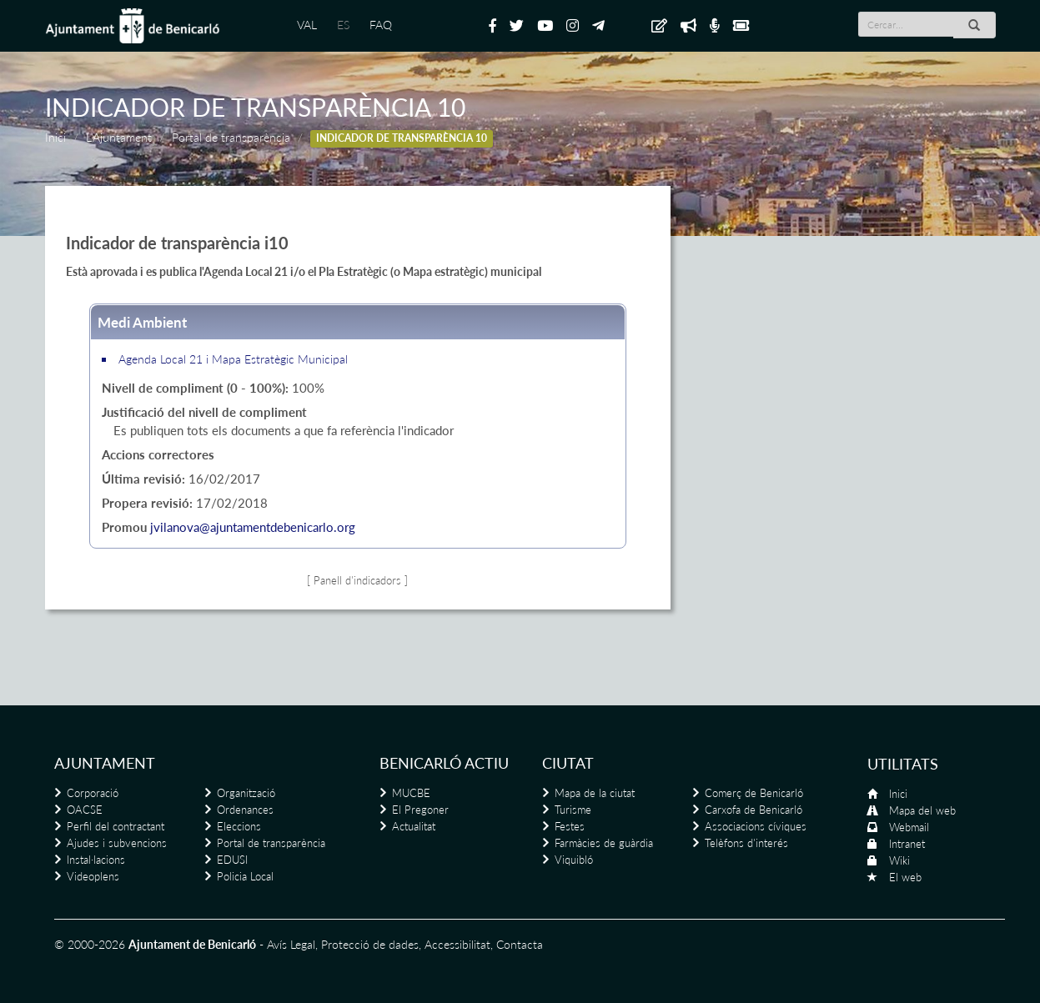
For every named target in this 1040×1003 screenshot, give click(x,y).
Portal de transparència (231, 137)
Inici (55, 137)
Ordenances (245, 809)
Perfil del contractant (115, 826)
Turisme (573, 809)
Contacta (519, 944)
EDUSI (232, 859)
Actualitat (413, 826)
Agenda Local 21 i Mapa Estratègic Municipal (233, 359)
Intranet (907, 843)
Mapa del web (922, 810)
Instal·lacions (96, 859)
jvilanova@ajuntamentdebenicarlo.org (252, 526)
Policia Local (245, 876)
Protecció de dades (370, 944)
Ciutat (568, 763)
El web (905, 877)
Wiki (899, 860)
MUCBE (411, 793)
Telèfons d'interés (746, 843)
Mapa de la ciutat (595, 793)
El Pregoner (420, 809)
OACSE (85, 809)
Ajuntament (104, 763)
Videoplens (93, 876)
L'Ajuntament (119, 137)
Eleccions (239, 826)
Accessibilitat (457, 944)
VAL (307, 25)
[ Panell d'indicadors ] (357, 580)
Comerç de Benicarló (754, 793)
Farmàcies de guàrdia (604, 843)
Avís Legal (291, 944)
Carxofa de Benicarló (753, 809)
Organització (246, 793)
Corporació (92, 793)
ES (343, 25)
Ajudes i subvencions (117, 843)
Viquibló (574, 859)
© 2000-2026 (89, 944)
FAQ (380, 25)
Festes (570, 826)
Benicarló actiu (444, 763)
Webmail (909, 827)
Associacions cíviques (755, 826)
